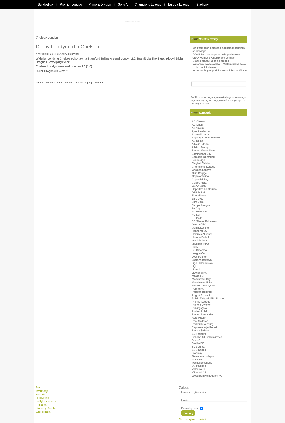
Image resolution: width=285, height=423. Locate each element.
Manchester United (202, 282)
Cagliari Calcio (201, 163)
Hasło (185, 400)
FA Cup (196, 208)
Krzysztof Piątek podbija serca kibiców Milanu (220, 70)
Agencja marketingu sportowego (227, 97)
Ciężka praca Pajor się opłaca (211, 60)
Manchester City (201, 279)
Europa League (178, 4)
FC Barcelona (200, 211)
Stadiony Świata (46, 408)
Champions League (148, 4)
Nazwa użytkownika (193, 392)
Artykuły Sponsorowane (206, 137)
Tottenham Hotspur (203, 356)
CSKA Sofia (199, 185)
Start (39, 387)
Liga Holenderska (202, 263)
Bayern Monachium (203, 150)
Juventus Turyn (200, 243)
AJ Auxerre (198, 128)
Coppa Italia (199, 182)
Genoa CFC (199, 224)
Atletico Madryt (200, 147)
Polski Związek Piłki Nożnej (208, 298)
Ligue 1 (196, 269)
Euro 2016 (197, 201)
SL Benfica (198, 346)
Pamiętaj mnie (190, 408)
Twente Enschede (202, 362)
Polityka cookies (46, 401)
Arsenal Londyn (44, 82)
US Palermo (199, 365)
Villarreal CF (199, 372)
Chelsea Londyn (63, 82)
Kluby (195, 247)
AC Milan (197, 124)
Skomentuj (98, 82)
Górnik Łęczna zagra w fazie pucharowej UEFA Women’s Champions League (216, 56)
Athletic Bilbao (200, 144)
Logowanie (42, 397)
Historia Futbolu (201, 237)
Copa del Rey (200, 179)
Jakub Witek (72, 54)
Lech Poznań (199, 256)
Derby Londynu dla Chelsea (67, 47)
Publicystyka (199, 308)
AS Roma (197, 140)
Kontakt (40, 394)
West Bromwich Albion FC (207, 375)
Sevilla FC (198, 343)
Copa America (200, 176)
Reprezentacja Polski (204, 327)
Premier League (71, 4)
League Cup (199, 253)
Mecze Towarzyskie (203, 285)
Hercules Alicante (202, 234)
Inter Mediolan (200, 240)
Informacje (42, 391)
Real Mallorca (200, 321)
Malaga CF (198, 275)
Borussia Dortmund (203, 157)
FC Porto (197, 218)
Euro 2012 (197, 198)
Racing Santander (202, 314)
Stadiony (202, 4)
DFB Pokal (198, 192)
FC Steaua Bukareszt (204, 221)
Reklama (41, 404)
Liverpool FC (199, 272)
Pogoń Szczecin (201, 295)
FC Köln (196, 214)
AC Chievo (198, 121)
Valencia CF (199, 369)
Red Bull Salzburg (202, 324)
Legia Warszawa (202, 259)
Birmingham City (201, 153)
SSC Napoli (199, 349)
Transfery (197, 359)
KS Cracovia (199, 250)
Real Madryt (199, 317)
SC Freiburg (199, 333)
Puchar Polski (200, 311)
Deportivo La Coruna (204, 189)
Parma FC (198, 288)
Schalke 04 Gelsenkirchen (207, 337)
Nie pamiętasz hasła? (192, 419)
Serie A (123, 4)
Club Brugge (199, 173)
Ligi (194, 266)
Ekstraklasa (199, 195)
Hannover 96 (199, 231)
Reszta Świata (200, 330)
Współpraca (43, 411)
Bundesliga (45, 4)
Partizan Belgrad (202, 291)
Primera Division (100, 4)
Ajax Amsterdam (201, 131)
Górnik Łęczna (200, 227)
